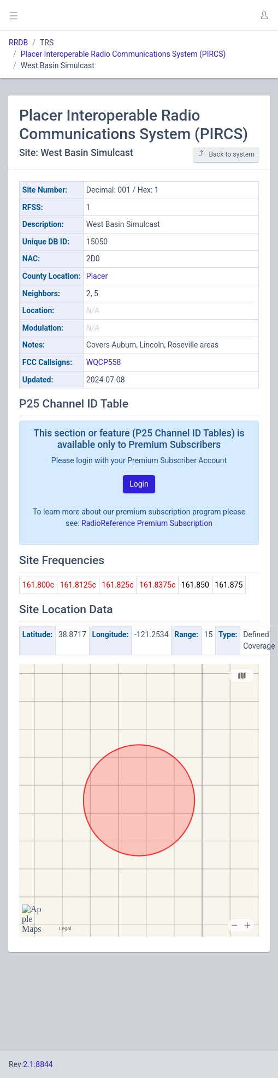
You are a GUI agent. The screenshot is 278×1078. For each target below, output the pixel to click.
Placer (97, 276)
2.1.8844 (38, 1064)
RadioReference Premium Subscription (146, 523)
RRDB (18, 42)
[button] (264, 15)
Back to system (226, 154)
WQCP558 (103, 362)
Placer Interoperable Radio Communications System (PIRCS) (123, 54)
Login (139, 484)
